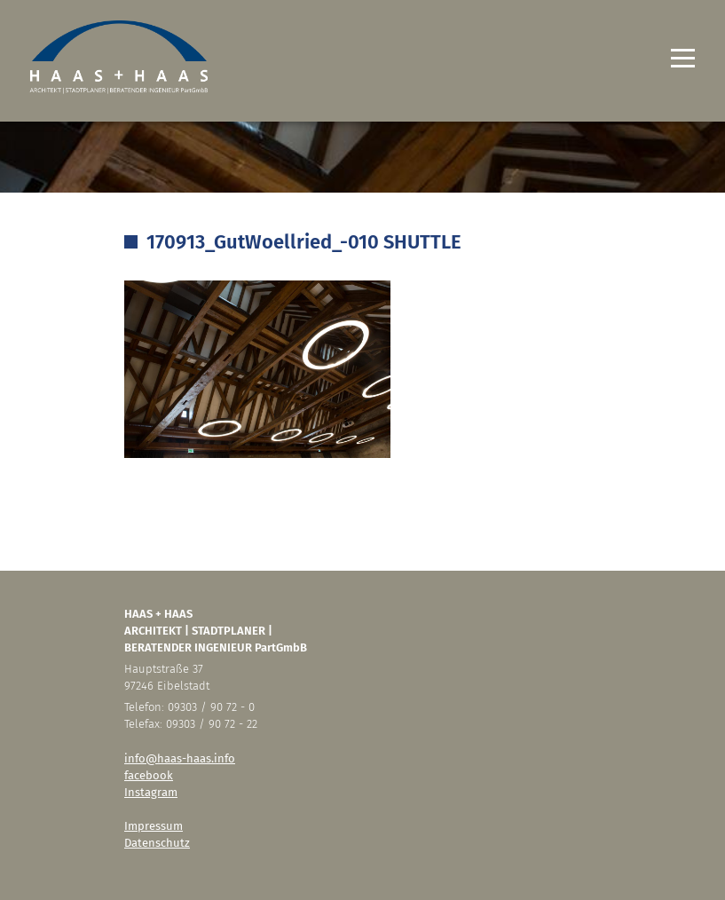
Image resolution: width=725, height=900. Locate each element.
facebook (148, 775)
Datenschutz (157, 842)
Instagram (150, 792)
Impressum (153, 826)
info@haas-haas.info (179, 758)
